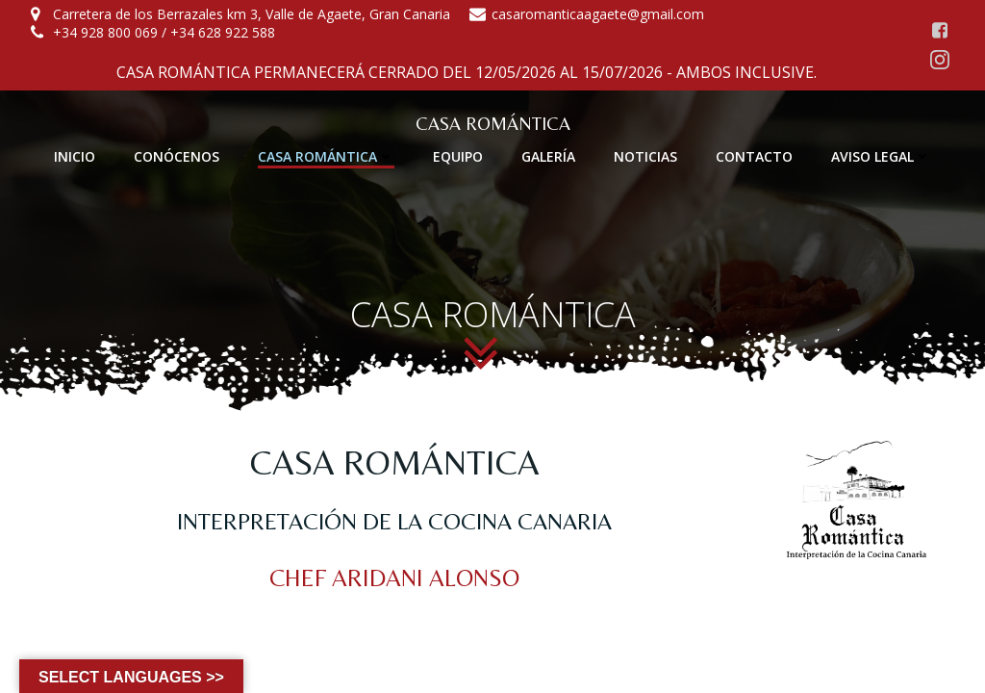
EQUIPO (458, 156)
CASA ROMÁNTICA (326, 156)
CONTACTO (754, 156)
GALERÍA (548, 156)
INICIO (74, 156)
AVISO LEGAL (881, 156)
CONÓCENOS (176, 156)
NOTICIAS (645, 156)
